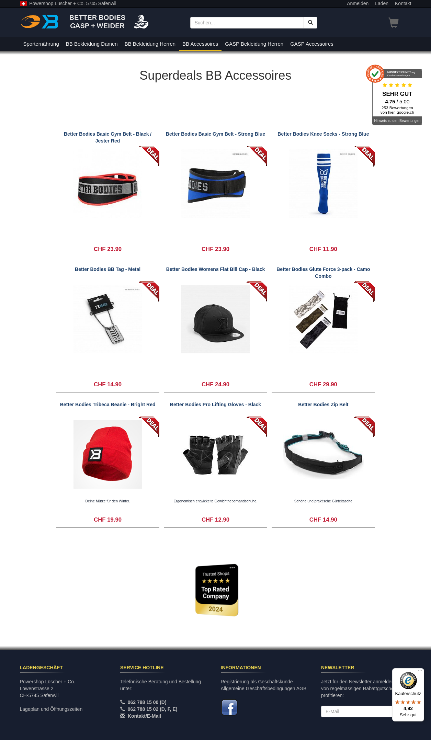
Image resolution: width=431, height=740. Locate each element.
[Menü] (420, 672)
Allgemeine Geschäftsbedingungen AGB (264, 688)
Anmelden (357, 3)
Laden (381, 3)
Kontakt (403, 3)
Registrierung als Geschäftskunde (257, 681)
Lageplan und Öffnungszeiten (51, 709)
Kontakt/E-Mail (144, 716)
